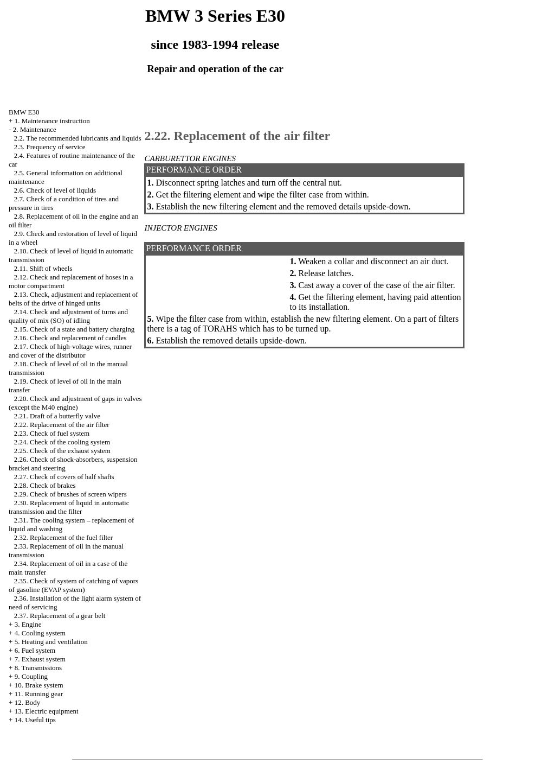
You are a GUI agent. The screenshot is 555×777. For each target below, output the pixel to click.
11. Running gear (39, 694)
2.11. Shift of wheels (43, 268)
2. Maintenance (34, 129)
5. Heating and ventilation (51, 642)
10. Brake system (39, 685)
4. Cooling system (40, 633)
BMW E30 (24, 112)
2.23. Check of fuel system (51, 433)
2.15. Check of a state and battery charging (74, 329)
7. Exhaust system (40, 659)
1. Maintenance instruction (52, 121)
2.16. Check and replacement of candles (70, 338)
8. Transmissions (38, 668)
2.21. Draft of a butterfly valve (57, 416)
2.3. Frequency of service (50, 147)
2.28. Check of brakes (45, 485)
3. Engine (28, 624)
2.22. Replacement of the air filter (61, 425)
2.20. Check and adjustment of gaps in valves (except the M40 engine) (75, 402)
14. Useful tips (35, 720)
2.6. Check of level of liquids (55, 190)
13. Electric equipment (47, 711)
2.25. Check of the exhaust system (62, 451)
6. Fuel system (35, 650)
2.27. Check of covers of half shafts (64, 477)
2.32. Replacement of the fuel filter (63, 537)
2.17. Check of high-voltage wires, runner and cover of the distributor (70, 350)
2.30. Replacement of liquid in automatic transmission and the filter (69, 507)
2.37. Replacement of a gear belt (60, 616)
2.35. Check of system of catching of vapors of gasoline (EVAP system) (73, 585)
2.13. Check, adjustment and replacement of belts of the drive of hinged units (73, 298)
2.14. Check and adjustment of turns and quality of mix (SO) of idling (68, 316)
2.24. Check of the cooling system (62, 442)
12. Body (28, 702)
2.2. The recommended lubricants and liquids (77, 138)
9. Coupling (31, 676)
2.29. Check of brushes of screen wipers (70, 494)
